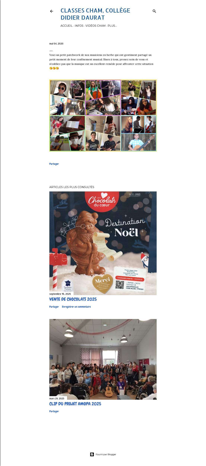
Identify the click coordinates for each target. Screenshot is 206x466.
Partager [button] (54, 163)
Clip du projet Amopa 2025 (75, 404)
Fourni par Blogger (103, 454)
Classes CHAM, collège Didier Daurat (95, 14)
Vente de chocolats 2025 (73, 299)
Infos (79, 25)
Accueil (67, 25)
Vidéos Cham (95, 25)
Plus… (112, 25)
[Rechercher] (154, 10)
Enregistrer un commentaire (76, 306)
